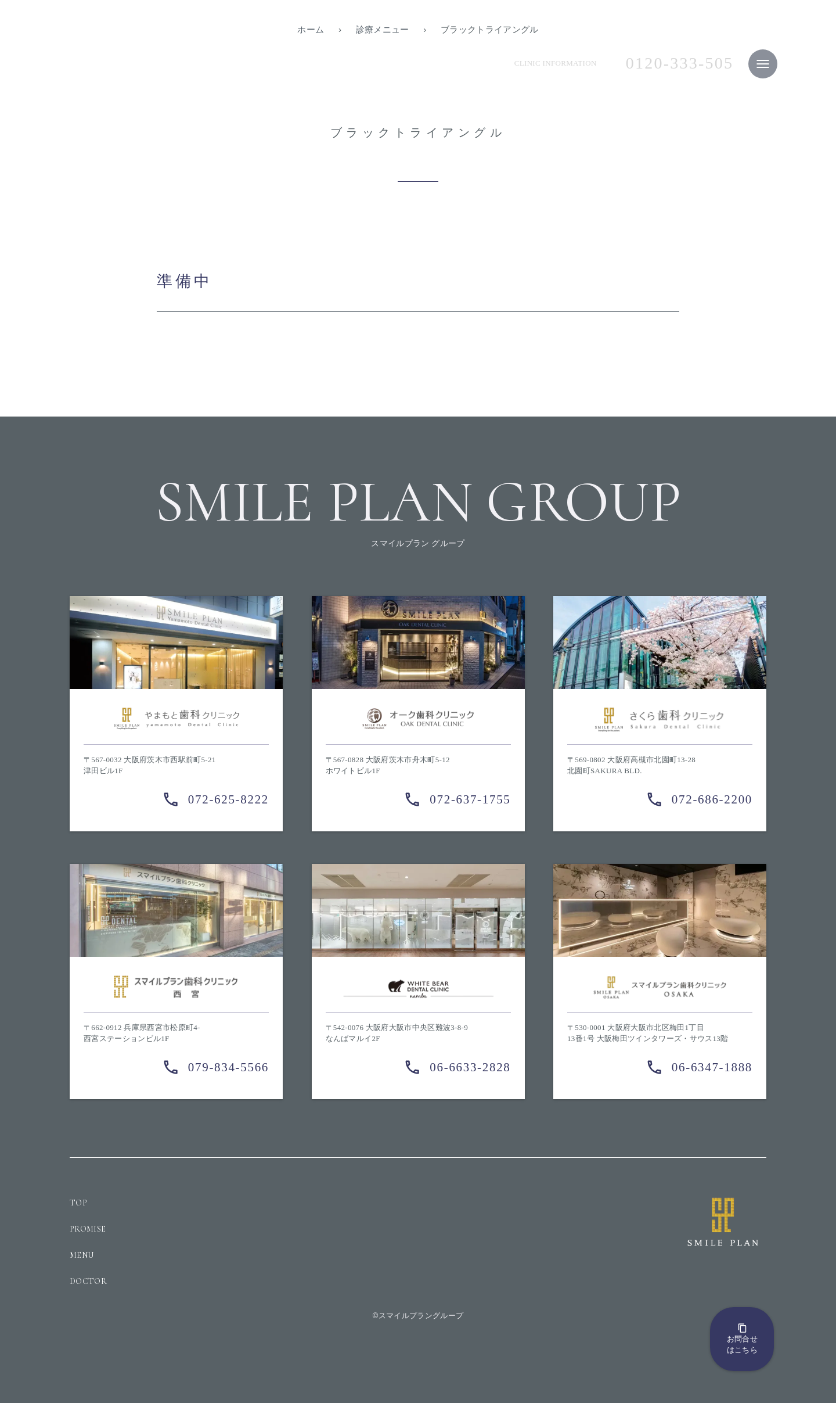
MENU (81, 1255)
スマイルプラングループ (421, 1315)
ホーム (310, 29)
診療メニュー (382, 29)
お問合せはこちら (742, 1339)
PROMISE (88, 1229)
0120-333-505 (680, 63)
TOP (78, 1203)
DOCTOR (88, 1281)
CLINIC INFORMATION (555, 63)
